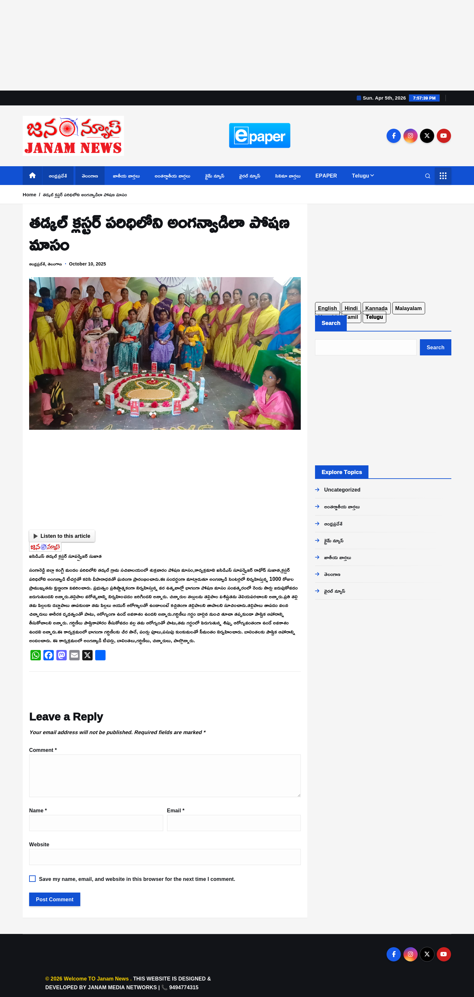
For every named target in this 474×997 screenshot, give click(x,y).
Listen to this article (62, 536)
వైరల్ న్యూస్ (249, 175)
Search (331, 323)
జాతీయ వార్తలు (126, 175)
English (327, 308)
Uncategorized (342, 489)
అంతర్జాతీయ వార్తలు (172, 175)
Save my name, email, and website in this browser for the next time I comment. (137, 879)
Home (29, 194)
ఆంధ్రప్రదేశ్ (58, 175)
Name (38, 810)
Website (39, 844)
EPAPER (326, 175)
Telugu (360, 175)
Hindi (351, 308)
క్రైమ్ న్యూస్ (215, 175)
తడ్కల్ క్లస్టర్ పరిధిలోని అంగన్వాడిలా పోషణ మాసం (85, 194)
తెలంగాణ (90, 175)
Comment (43, 750)
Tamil (351, 317)
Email (176, 810)
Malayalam (408, 308)
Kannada (377, 308)
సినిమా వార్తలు (287, 175)
